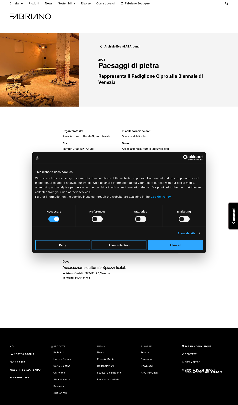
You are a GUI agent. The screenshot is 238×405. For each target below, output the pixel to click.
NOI (12, 346)
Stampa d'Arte (61, 379)
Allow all (175, 245)
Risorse (86, 3)
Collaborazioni (105, 366)
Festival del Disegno (109, 372)
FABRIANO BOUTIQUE (198, 346)
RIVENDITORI (193, 361)
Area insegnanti (150, 372)
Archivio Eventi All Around (119, 46)
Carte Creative (62, 366)
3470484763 (82, 277)
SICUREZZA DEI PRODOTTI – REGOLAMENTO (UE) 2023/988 (204, 371)
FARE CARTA (17, 361)
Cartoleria (59, 372)
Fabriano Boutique (137, 3)
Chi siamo (16, 3)
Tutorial (145, 352)
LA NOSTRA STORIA (22, 354)
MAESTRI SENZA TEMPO (25, 369)
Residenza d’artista (108, 379)
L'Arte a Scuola (62, 359)
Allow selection (119, 245)
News (48, 3)
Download (147, 366)
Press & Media (105, 359)
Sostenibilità (66, 3)
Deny (62, 245)
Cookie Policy (161, 196)
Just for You (60, 393)
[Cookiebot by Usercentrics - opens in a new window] (186, 158)
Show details (186, 233)
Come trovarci (105, 3)
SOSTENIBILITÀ (19, 377)
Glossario (146, 359)
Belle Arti (58, 352)
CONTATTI (191, 354)
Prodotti (34, 3)
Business (58, 386)
